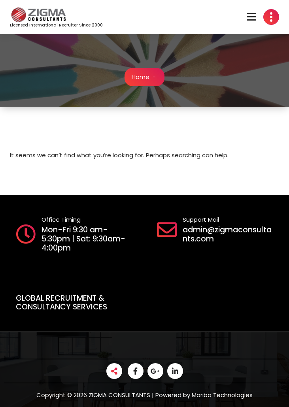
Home (140, 77)
